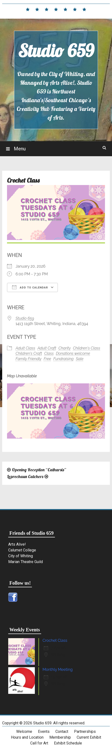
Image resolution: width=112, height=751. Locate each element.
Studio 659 (56, 51)
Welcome (24, 731)
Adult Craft (46, 348)
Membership (60, 737)
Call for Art (39, 743)
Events (44, 731)
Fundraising (63, 358)
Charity (64, 348)
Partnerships (85, 731)
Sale (79, 358)
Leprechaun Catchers (25, 476)
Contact (61, 731)
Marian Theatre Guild (25, 561)
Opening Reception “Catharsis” (39, 469)
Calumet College (22, 550)
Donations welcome (73, 353)
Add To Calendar (30, 287)
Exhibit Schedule (68, 743)
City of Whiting (20, 556)
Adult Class (25, 348)
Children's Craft (28, 353)
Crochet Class (55, 640)
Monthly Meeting (58, 669)
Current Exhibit (89, 737)
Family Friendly (28, 358)
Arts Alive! (17, 544)
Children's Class (86, 348)
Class (49, 353)
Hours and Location (27, 737)
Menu (19, 149)
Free (47, 358)
